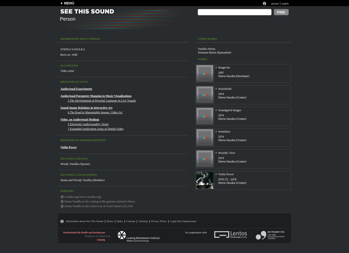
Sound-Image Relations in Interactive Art (86, 107)
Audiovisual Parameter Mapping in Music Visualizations (96, 96)
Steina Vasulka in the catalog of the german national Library (99, 201)
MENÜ (69, 3)
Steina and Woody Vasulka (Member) (82, 180)
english (285, 3)
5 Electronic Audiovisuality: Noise (88, 124)
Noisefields (225, 89)
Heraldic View (226, 153)
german (275, 3)
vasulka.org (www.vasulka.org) (82, 197)
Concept (130, 221)
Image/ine (224, 67)
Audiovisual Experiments (76, 89)
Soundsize (224, 131)
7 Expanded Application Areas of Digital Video (95, 129)
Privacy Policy (159, 221)
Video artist (67, 71)
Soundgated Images (229, 110)
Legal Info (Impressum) (183, 221)
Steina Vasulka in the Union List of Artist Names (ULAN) (98, 206)
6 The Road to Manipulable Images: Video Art (95, 112)
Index (120, 221)
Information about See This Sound (84, 221)
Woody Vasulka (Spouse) (75, 164)
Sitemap (143, 221)
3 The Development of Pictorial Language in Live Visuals (102, 100)
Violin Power (68, 147)
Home (110, 221)
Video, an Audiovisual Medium (79, 119)
